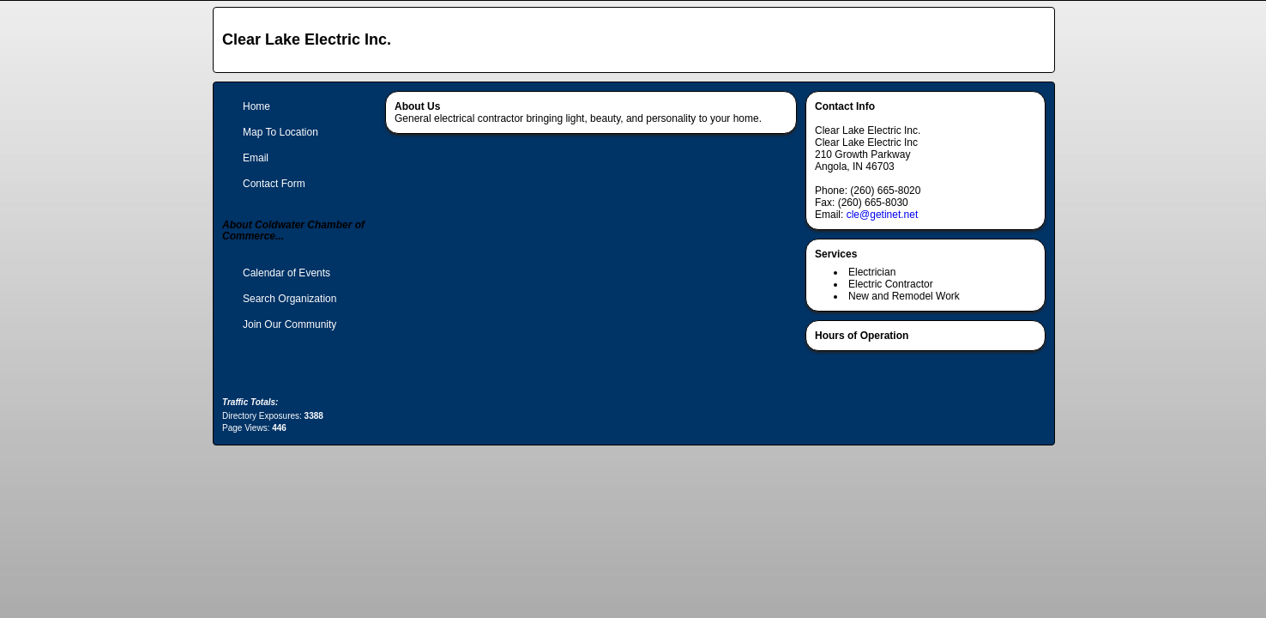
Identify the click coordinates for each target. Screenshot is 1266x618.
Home (256, 106)
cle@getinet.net (883, 215)
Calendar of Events (286, 273)
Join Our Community (289, 324)
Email (255, 158)
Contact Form (274, 184)
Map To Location (280, 132)
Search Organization (289, 299)
